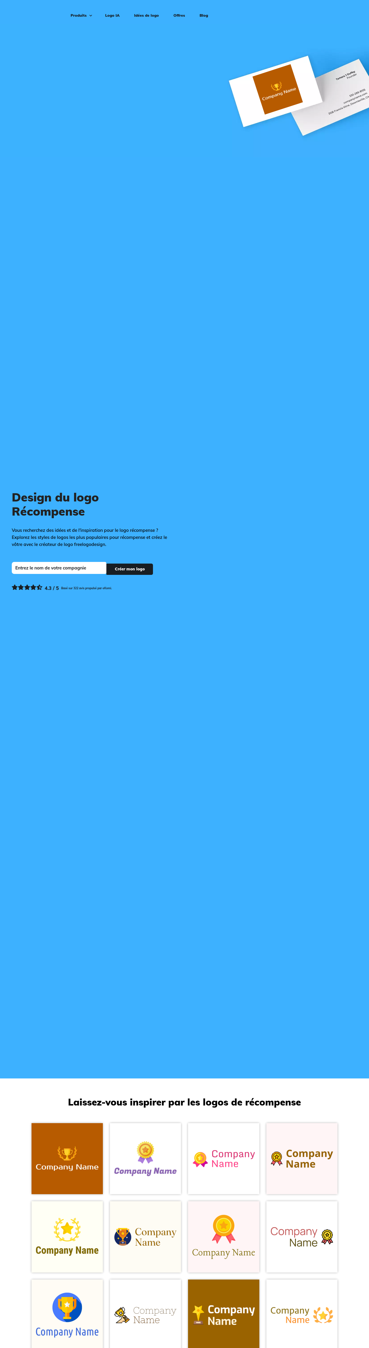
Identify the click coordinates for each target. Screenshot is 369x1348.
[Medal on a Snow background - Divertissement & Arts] (302, 1158)
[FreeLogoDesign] (41, 10)
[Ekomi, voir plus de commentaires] (62, 587)
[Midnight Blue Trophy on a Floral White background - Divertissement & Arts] (145, 1236)
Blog (201, 10)
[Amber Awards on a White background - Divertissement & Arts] (223, 1158)
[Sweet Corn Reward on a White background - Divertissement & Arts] (145, 1158)
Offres (177, 10)
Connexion (348, 10)
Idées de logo (144, 10)
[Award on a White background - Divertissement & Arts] (302, 1236)
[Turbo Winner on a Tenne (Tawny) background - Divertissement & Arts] (67, 1158)
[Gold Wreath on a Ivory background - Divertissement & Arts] (67, 1236)
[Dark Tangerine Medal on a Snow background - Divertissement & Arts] (223, 1236)
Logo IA (110, 10)
